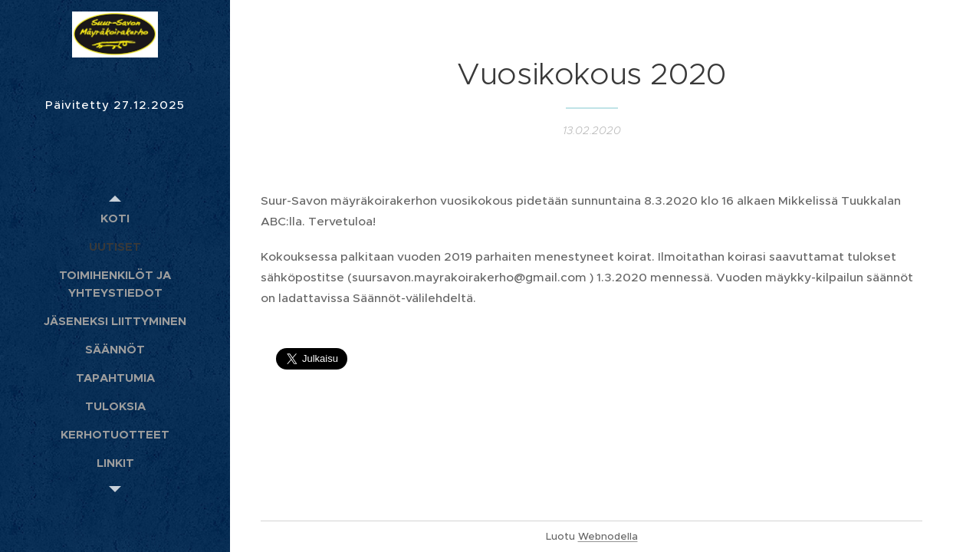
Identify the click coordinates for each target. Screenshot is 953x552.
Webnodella (608, 536)
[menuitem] (115, 218)
